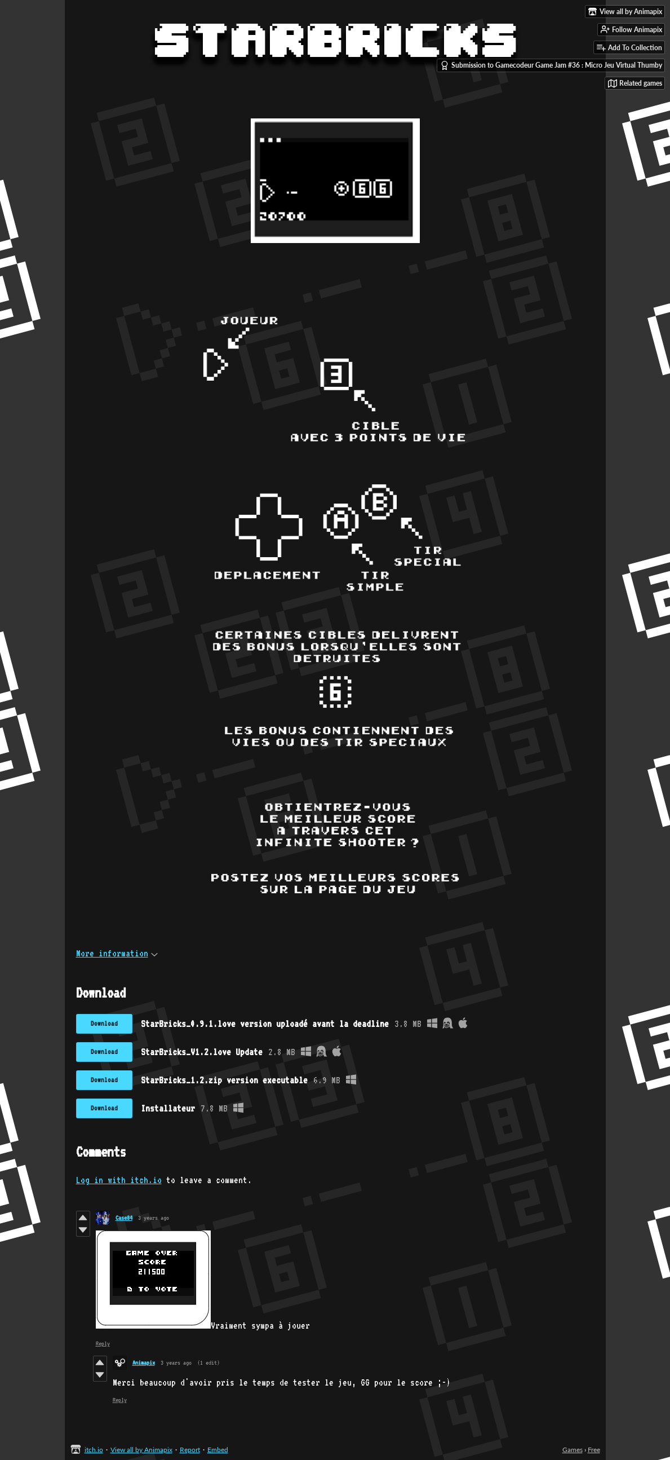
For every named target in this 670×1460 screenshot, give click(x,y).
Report (190, 1449)
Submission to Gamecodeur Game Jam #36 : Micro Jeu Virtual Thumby (551, 65)
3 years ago (153, 1217)
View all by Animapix (141, 1449)
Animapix (143, 1362)
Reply (103, 1343)
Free (594, 1449)
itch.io (94, 1449)
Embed (217, 1449)
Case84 (124, 1217)
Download (104, 1023)
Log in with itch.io (119, 1180)
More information (117, 953)
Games (572, 1449)
